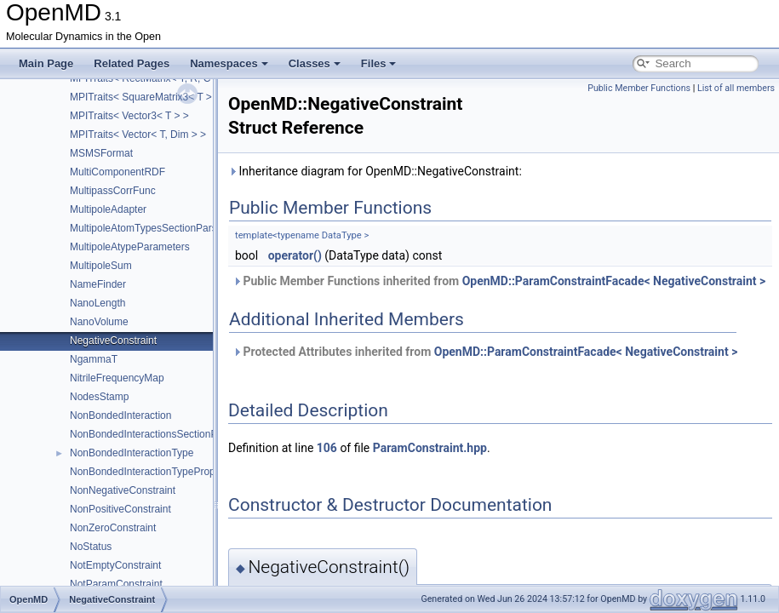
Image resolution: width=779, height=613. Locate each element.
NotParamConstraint (116, 584)
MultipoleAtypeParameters (130, 247)
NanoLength (97, 303)
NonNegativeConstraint (122, 490)
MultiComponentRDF (117, 172)
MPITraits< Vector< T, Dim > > (138, 134)
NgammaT (93, 359)
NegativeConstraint (113, 341)
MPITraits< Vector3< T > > (129, 116)
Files (379, 63)
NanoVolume (99, 322)
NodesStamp (99, 397)
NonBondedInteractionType (131, 453)
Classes (315, 63)
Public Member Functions (638, 88)
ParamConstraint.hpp (430, 448)
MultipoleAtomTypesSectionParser (148, 228)
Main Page (46, 63)
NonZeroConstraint (113, 528)
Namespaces (229, 63)
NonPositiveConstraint (120, 509)
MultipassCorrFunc (113, 191)
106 (327, 448)
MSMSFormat (101, 153)
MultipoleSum (101, 266)
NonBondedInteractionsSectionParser (155, 434)
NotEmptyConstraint (115, 565)
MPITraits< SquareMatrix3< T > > (145, 97)
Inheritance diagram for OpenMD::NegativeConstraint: (375, 171)
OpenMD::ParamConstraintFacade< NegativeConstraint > (614, 281)
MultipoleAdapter (108, 209)
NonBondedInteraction (120, 415)
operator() (295, 255)
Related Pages (131, 63)
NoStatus (91, 547)
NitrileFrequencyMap (117, 378)
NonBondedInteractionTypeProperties (155, 472)
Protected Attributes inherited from (484, 351)
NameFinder (98, 284)
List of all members (736, 88)
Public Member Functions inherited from (498, 281)
